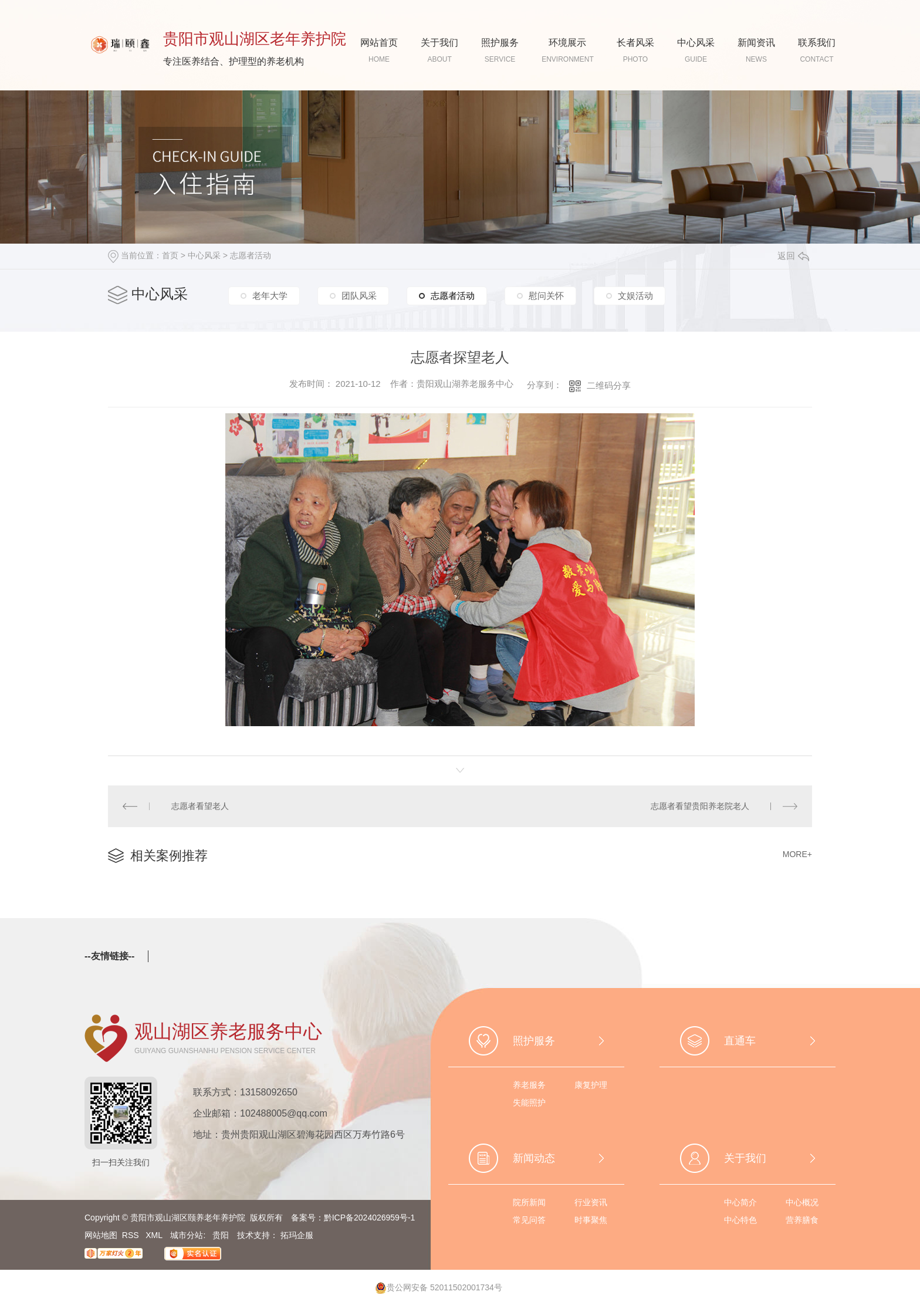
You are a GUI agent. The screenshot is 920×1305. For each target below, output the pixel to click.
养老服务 (529, 1085)
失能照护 (529, 1102)
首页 (170, 255)
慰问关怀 (546, 296)
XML (155, 1235)
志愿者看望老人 (200, 806)
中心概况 (802, 1202)
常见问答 (529, 1220)
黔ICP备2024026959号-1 (369, 1217)
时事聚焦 (590, 1220)
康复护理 (590, 1085)
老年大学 (270, 296)
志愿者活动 (250, 255)
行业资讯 (590, 1202)
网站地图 (100, 1235)
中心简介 (740, 1202)
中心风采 (204, 255)
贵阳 (220, 1235)
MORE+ (797, 854)
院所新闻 (529, 1202)
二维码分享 (609, 385)
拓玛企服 (296, 1235)
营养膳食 (802, 1220)
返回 (793, 256)
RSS (131, 1235)
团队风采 (359, 296)
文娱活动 (635, 296)
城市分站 (186, 1235)
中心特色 (740, 1220)
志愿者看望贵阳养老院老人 (700, 806)
